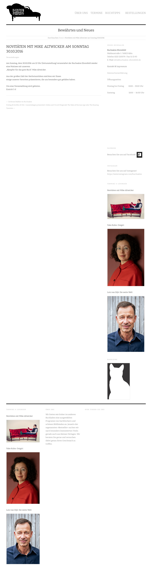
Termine (97, 13)
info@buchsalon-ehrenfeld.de (127, 60)
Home (61, 38)
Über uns (81, 13)
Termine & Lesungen (117, 184)
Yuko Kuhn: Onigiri (115, 225)
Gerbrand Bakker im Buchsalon (20, 102)
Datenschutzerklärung (117, 73)
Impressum (121, 66)
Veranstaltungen (12, 57)
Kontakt (110, 66)
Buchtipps (112, 13)
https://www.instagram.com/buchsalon (124, 174)
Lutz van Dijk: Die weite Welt (120, 292)
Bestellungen (135, 13)
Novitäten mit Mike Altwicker (120, 190)
